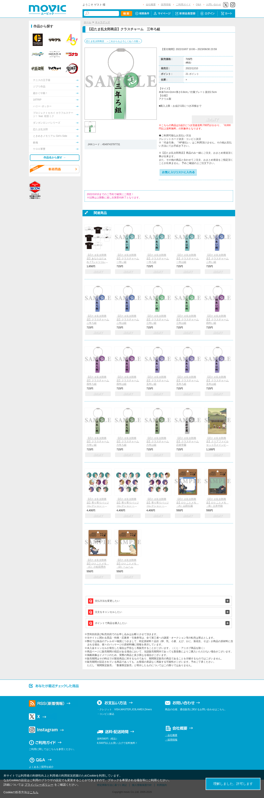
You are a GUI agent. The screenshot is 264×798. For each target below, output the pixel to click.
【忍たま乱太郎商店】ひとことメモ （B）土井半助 (217, 503)
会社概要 (151, 4)
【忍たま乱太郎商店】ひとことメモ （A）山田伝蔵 (187, 503)
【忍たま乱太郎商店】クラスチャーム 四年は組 (129, 380)
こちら (34, 792)
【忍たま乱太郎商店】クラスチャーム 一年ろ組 (158, 258)
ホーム (87, 22)
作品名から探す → (55, 157)
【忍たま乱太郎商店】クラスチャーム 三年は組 (188, 319)
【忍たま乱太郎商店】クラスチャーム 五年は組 (218, 380)
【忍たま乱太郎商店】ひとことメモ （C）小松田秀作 (98, 564)
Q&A (198, 4)
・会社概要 (171, 735)
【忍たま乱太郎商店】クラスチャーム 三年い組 (158, 319)
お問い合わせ (213, 4)
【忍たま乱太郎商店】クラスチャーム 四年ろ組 (99, 380)
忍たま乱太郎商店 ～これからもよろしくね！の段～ (113, 41)
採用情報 (166, 4)
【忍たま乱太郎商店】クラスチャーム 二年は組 (129, 319)
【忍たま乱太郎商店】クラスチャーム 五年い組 (158, 380)
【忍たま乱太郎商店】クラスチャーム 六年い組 (99, 442)
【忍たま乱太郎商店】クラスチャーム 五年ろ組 (188, 380)
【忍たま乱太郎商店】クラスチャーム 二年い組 (218, 258)
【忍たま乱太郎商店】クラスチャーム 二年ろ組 (99, 319)
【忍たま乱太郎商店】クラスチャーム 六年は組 (158, 442)
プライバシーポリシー (39, 784)
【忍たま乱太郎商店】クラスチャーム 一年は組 (188, 258)
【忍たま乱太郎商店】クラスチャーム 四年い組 (218, 319)
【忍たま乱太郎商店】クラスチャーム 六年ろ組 (129, 442)
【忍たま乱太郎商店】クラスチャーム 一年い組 (129, 258)
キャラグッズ (102, 22)
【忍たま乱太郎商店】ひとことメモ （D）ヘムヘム (128, 564)
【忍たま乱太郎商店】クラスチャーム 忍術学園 (188, 442)
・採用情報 (171, 739)
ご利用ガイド (183, 4)
